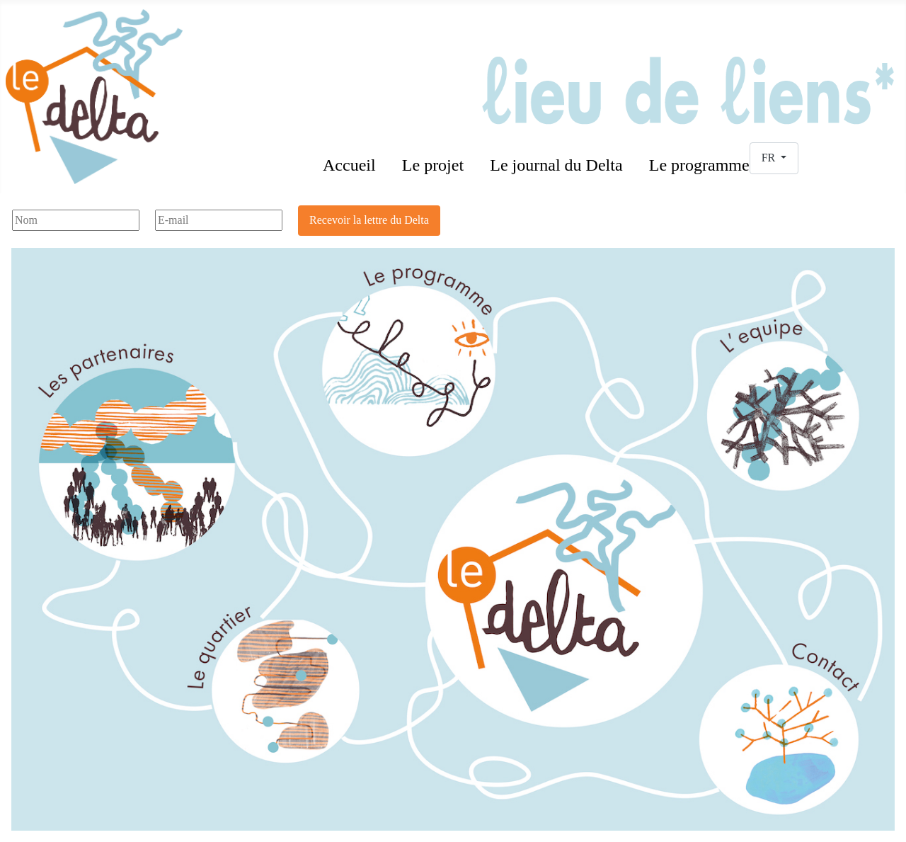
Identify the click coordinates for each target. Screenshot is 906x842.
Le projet (433, 165)
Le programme (699, 165)
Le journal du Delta (556, 165)
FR (770, 158)
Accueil (349, 165)
